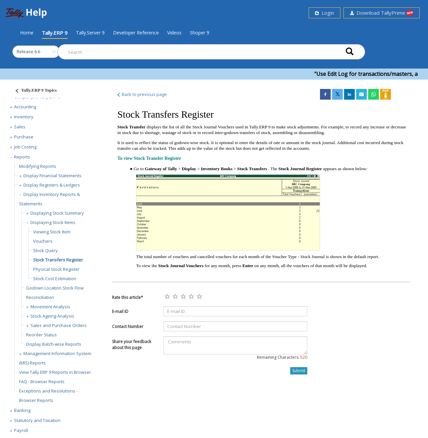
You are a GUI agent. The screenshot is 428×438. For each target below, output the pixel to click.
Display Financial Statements (52, 176)
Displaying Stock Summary (57, 213)
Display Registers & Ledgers (51, 185)
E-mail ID (120, 311)
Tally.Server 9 (90, 32)
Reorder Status (41, 335)
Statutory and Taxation (37, 420)
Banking (22, 410)
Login (324, 12)
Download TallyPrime (381, 12)
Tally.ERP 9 (55, 32)
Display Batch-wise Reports (53, 344)
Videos (174, 32)
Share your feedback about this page (131, 344)
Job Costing (25, 147)
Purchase (23, 137)
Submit (298, 370)
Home (26, 32)
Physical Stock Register (56, 269)
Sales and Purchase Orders (58, 325)
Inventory (23, 117)
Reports (22, 157)
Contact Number (127, 326)
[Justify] (34, 91)
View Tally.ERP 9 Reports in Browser (55, 372)
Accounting (25, 107)
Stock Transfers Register (58, 260)
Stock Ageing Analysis (52, 316)
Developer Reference (136, 32)
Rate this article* (127, 297)
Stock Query (45, 250)
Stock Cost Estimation (54, 279)
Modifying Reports (37, 166)
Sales (19, 127)
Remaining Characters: (282, 357)
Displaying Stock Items (53, 222)
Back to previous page (141, 94)
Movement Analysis (50, 307)
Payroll (21, 430)
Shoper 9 (199, 32)
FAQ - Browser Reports (42, 381)
